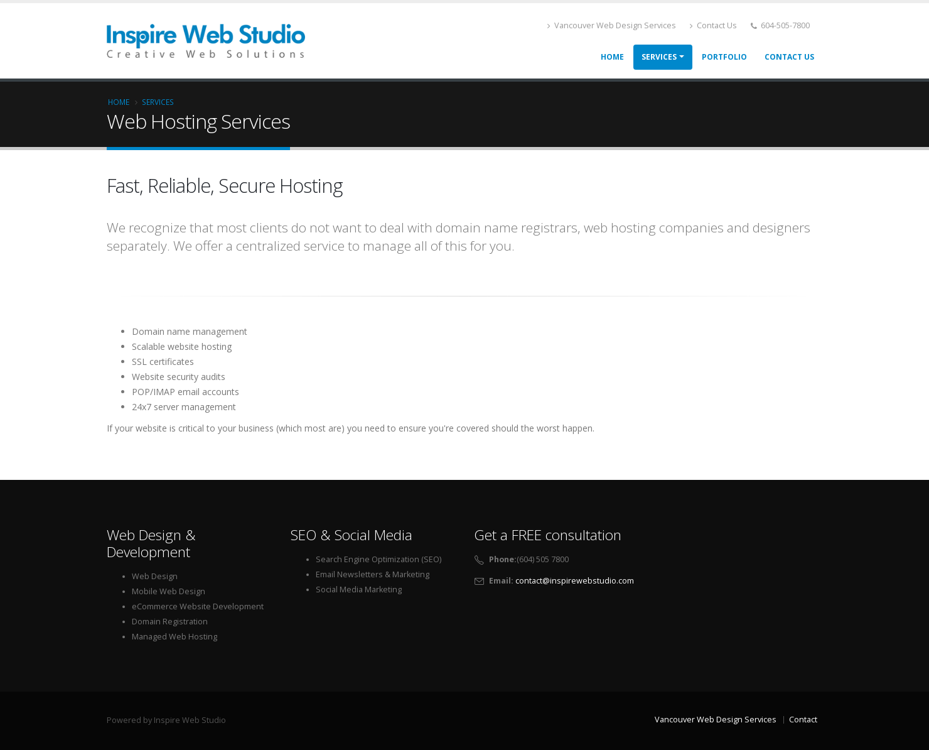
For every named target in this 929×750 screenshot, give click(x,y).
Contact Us (713, 25)
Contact (803, 719)
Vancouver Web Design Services (611, 25)
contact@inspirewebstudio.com (574, 580)
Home (612, 57)
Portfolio (724, 57)
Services (659, 57)
